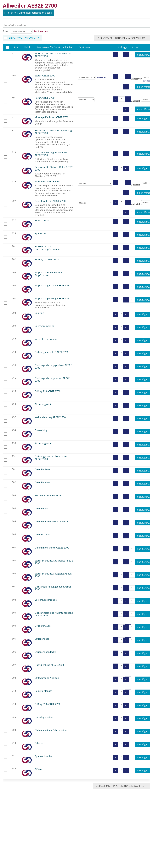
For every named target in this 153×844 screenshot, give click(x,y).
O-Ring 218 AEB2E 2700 (47, 391)
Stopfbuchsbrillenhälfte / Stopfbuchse (48, 273)
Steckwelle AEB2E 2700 (47, 181)
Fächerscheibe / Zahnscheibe (51, 730)
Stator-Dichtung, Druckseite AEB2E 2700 (54, 562)
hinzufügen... (143, 54)
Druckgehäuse (43, 625)
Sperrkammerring (44, 326)
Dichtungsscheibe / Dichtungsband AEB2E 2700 (54, 614)
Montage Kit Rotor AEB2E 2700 (51, 117)
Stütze (38, 769)
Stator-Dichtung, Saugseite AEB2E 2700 (53, 575)
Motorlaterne (42, 220)
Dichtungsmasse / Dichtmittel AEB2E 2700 (51, 457)
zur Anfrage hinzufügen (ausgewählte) (123, 38)
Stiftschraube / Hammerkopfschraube (47, 247)
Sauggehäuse (42, 638)
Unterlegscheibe (44, 717)
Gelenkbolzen (42, 469)
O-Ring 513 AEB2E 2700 (47, 704)
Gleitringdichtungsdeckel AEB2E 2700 (52, 379)
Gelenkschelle (42, 534)
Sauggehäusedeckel (45, 652)
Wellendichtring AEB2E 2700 (50, 417)
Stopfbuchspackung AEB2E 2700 (52, 298)
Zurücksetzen (41, 31)
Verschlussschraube (46, 339)
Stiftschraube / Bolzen (47, 678)
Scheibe (39, 743)
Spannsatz (40, 233)
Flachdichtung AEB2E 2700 (49, 665)
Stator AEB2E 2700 (45, 75)
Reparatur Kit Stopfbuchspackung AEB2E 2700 (53, 131)
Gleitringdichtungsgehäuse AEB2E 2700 (53, 366)
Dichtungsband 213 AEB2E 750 (51, 352)
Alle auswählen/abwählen (25, 38)
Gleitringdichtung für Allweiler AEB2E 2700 (51, 153)
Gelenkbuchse (42, 482)
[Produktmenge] (121, 54)
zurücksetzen (101, 77)
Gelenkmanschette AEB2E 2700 (52, 547)
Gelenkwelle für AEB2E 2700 (50, 201)
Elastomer (136, 78)
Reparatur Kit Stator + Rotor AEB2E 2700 (54, 168)
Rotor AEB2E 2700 (44, 97)
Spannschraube (43, 756)
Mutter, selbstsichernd (47, 259)
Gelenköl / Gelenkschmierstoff (51, 521)
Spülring (39, 313)
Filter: (6, 31)
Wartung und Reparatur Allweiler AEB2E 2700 (53, 54)
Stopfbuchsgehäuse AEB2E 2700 (52, 285)
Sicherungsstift (43, 404)
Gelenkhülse (41, 508)
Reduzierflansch (43, 691)
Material (135, 100)
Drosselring (41, 430)
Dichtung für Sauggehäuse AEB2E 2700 (53, 588)
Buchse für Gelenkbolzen (48, 495)
